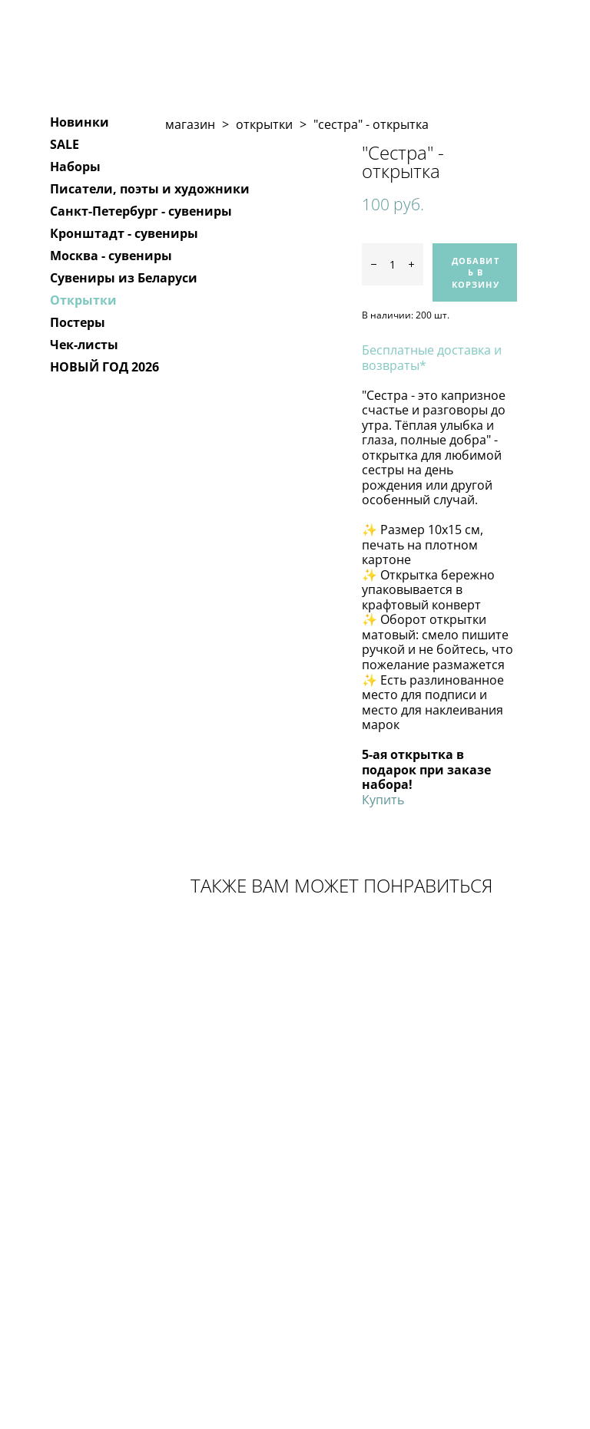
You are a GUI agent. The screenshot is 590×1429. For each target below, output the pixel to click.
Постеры (77, 322)
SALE (64, 144)
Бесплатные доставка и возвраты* (432, 358)
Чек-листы (84, 344)
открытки (264, 124)
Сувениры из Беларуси (123, 277)
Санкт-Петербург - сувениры (141, 211)
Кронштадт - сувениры (124, 233)
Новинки (79, 122)
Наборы (75, 166)
